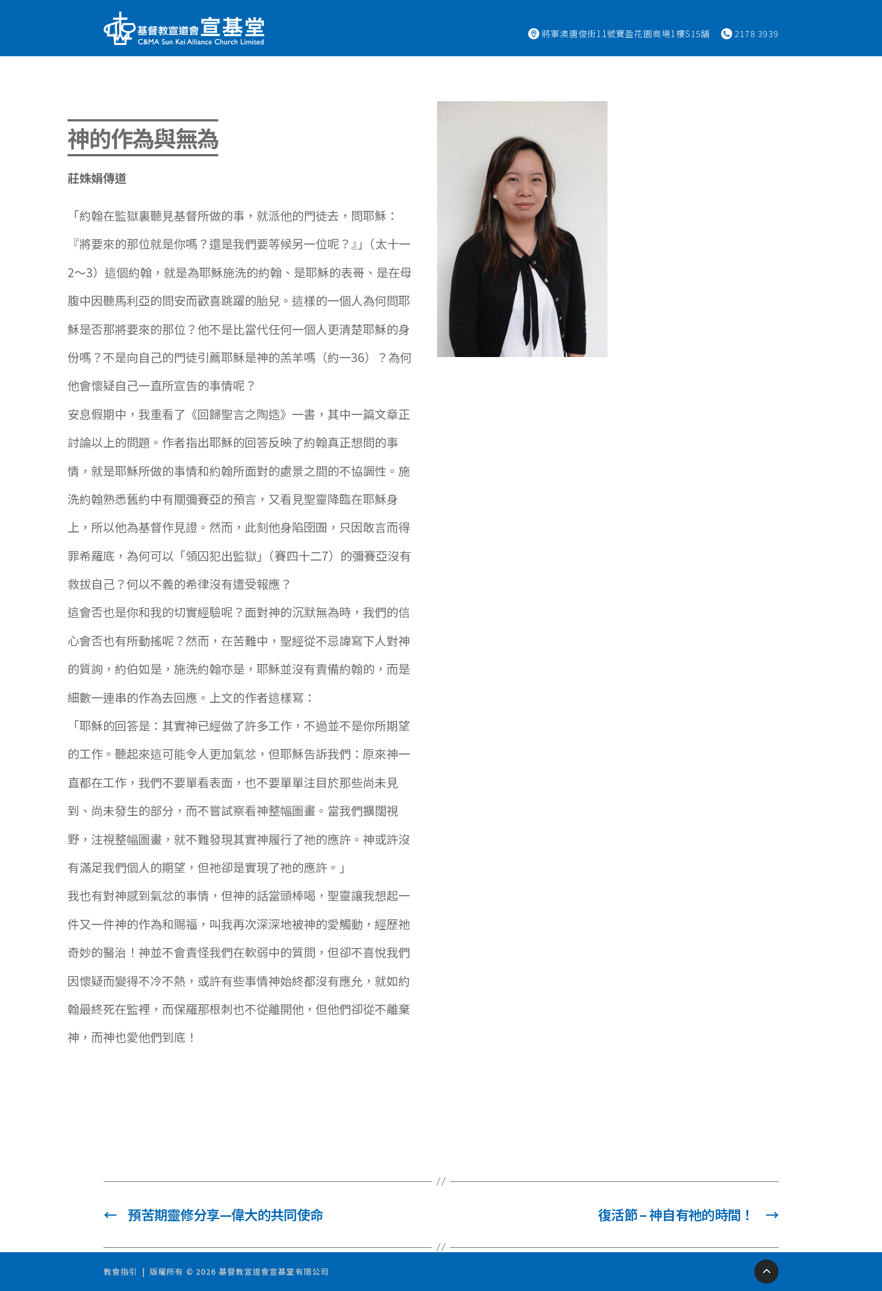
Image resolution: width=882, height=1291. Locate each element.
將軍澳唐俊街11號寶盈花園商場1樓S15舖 (626, 33)
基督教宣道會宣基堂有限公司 (274, 1271)
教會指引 (120, 1271)
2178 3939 (756, 33)
